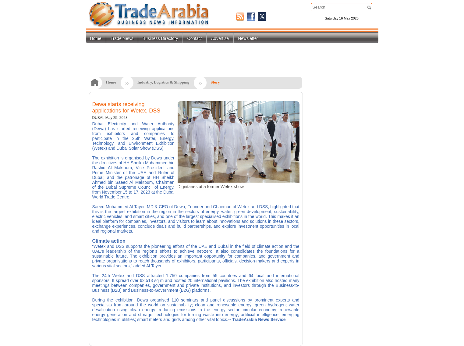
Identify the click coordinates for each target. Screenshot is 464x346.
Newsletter (248, 38)
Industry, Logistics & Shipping (163, 82)
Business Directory (160, 38)
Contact (194, 38)
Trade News (122, 38)
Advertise (220, 38)
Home (95, 38)
